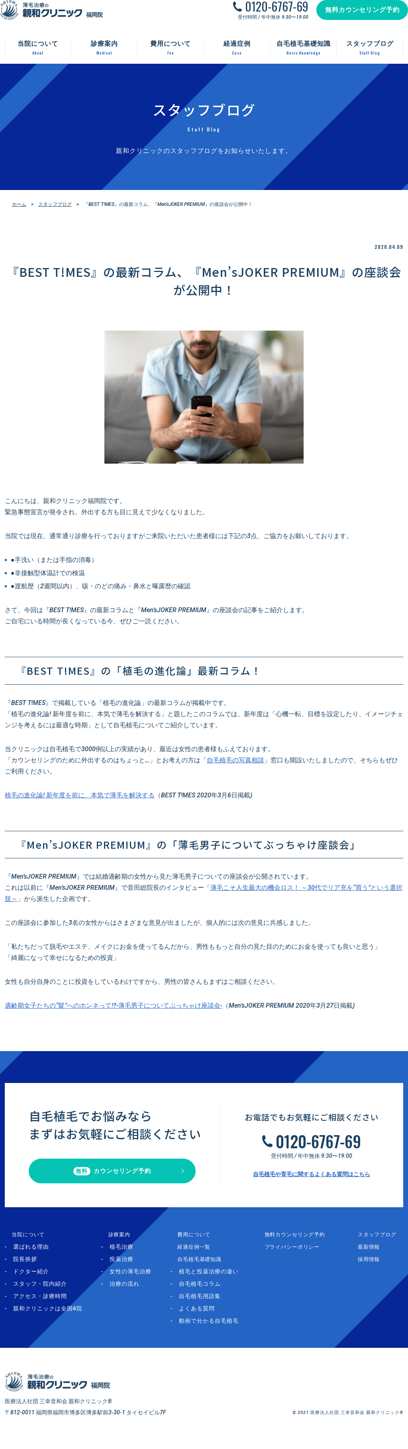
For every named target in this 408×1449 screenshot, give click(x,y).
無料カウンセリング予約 (354, 18)
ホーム (19, 204)
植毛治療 (127, 1254)
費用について (198, 1241)
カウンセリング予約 (112, 1175)
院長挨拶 (25, 1266)
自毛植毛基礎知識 (204, 1266)
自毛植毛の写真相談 (235, 760)
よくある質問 (206, 1315)
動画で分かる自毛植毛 (218, 1328)
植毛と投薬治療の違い (218, 1278)
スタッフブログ (55, 204)
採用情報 (373, 1266)
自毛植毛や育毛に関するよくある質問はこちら (311, 1178)
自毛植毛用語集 (209, 1303)
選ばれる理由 (31, 1254)
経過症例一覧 (198, 1254)
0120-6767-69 (268, 14)
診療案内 (118, 1241)
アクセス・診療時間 (40, 1303)
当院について (23, 1241)
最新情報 (373, 1254)
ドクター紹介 (31, 1278)
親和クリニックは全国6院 (47, 1315)
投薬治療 (127, 1266)
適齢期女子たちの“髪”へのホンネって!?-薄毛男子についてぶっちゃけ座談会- (113, 1005)
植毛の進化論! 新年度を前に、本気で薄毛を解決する (80, 795)
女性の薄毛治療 (136, 1278)
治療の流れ (130, 1291)
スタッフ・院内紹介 (40, 1291)
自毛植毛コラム (209, 1291)
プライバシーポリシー (302, 1254)
